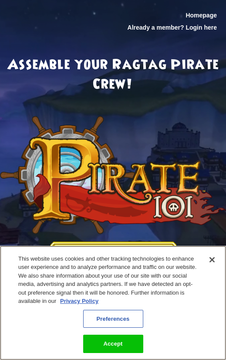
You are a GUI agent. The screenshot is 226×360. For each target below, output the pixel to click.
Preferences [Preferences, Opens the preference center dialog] (113, 319)
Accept (112, 343)
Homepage (201, 15)
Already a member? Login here (172, 27)
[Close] (212, 259)
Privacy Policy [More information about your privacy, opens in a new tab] (79, 301)
